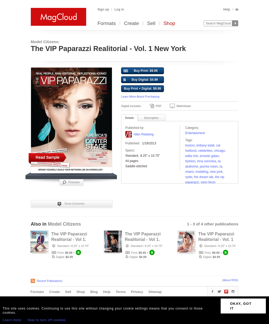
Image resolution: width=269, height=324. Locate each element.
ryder (188, 177)
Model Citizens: (45, 41)
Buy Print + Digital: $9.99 (142, 88)
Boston (190, 145)
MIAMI (189, 172)
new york (216, 172)
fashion (190, 161)
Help (226, 9)
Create (131, 23)
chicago (219, 151)
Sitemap (155, 292)
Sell (151, 23)
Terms (121, 292)
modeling (201, 172)
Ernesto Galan (209, 156)
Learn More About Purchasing (140, 96)
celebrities (205, 151)
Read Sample (48, 157)
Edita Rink (191, 156)
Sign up (103, 9)
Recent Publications (49, 280)
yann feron (208, 182)
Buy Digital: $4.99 (140, 80)
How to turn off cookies (47, 320)
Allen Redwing (143, 134)
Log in (119, 9)
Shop (169, 23)
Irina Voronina (206, 161)
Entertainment (195, 133)
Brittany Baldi (205, 145)
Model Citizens (64, 224)
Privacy (137, 292)
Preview (71, 182)
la (221, 166)
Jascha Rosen (209, 166)
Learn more (12, 320)
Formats (106, 23)
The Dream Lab (203, 177)
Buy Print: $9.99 (140, 71)
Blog (94, 292)
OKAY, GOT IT (241, 306)
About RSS (230, 280)
